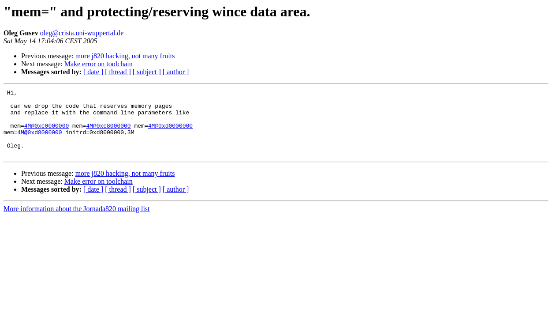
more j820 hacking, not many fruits (125, 56)
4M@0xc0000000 (46, 133)
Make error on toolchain (98, 64)
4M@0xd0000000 (170, 133)
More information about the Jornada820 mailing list (77, 222)
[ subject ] (147, 72)
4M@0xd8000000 (39, 141)
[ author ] (176, 72)
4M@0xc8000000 (108, 133)
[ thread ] (118, 72)
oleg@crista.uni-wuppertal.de (82, 33)
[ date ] (93, 72)
